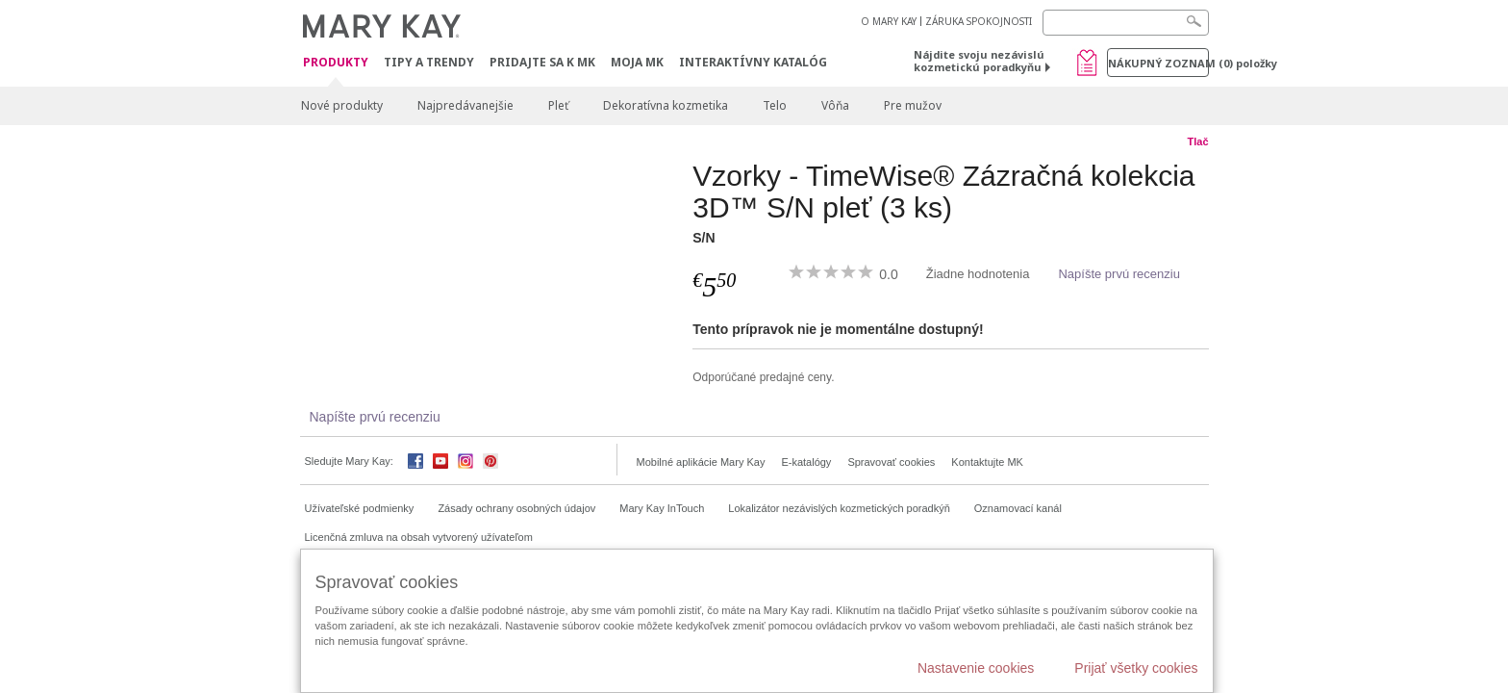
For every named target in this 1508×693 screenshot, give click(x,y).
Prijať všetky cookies (1135, 668)
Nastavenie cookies (975, 668)
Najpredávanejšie (465, 105)
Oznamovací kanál (1018, 508)
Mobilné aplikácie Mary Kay (701, 462)
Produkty (335, 63)
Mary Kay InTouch (661, 508)
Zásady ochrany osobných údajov (516, 508)
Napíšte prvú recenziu (1118, 274)
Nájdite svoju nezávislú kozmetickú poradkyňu (979, 60)
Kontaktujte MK (987, 462)
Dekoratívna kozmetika (665, 105)
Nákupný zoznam (1158, 63)
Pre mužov (913, 105)
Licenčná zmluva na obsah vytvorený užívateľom (419, 537)
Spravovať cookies (891, 462)
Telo (775, 105)
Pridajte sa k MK (542, 62)
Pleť (558, 105)
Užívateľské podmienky (360, 508)
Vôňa (835, 105)
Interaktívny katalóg (753, 62)
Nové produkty (342, 105)
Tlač (1197, 141)
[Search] (1126, 23)
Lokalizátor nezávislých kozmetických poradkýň (839, 508)
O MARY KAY (889, 21)
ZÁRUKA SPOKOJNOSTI (978, 21)
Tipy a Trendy (429, 62)
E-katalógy (806, 462)
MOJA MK (637, 62)
